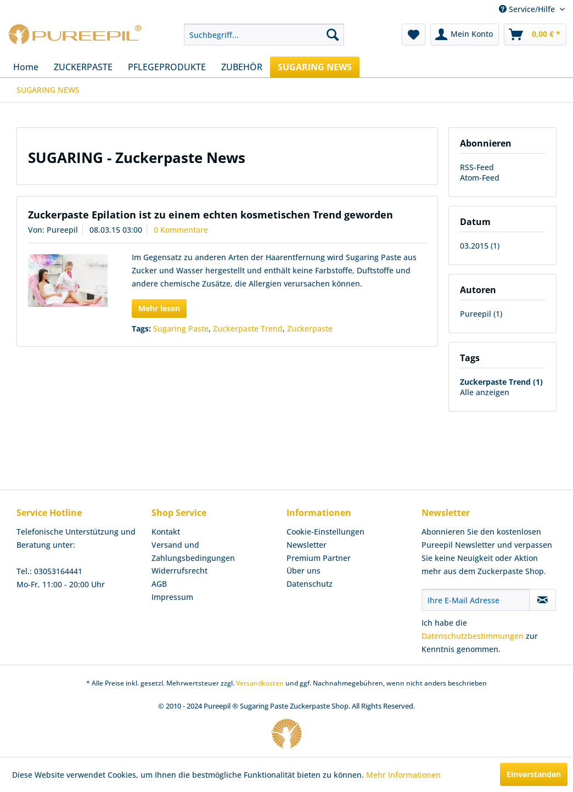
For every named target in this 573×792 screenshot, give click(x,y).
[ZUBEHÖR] (242, 67)
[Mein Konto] (464, 35)
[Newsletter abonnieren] (542, 600)
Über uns (303, 570)
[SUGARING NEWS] (314, 67)
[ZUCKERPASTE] (83, 67)
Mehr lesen (159, 308)
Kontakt (165, 531)
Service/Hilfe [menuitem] (528, 9)
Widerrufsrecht (179, 570)
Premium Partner (318, 558)
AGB (159, 583)
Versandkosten (260, 683)
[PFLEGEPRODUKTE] (167, 67)
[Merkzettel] (413, 35)
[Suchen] (332, 35)
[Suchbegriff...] (264, 35)
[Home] (25, 67)
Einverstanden (534, 774)
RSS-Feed (477, 167)
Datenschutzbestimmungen (473, 636)
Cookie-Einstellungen (325, 531)
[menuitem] (264, 35)
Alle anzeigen (484, 392)
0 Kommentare (181, 229)
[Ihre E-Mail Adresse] (476, 600)
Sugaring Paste (181, 328)
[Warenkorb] (535, 35)
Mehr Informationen (403, 774)
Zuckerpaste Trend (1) (501, 382)
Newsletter (306, 545)
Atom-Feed (479, 177)
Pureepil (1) (481, 313)
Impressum (172, 597)
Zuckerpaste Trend (248, 328)
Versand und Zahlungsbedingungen (193, 551)
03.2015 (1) (479, 245)
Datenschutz (309, 583)
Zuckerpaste (310, 328)
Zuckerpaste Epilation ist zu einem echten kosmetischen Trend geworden (210, 214)
